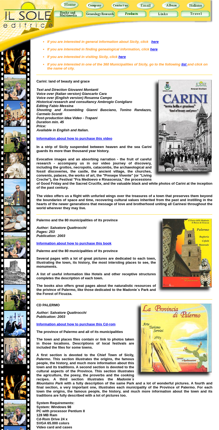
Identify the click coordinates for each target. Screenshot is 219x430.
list (184, 64)
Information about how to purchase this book (73, 243)
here (154, 42)
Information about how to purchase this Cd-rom (75, 324)
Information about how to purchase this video (74, 138)
